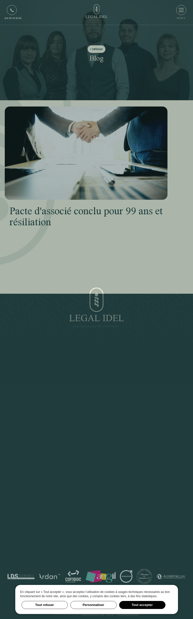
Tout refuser (44, 605)
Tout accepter (142, 605)
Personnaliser (93, 605)
